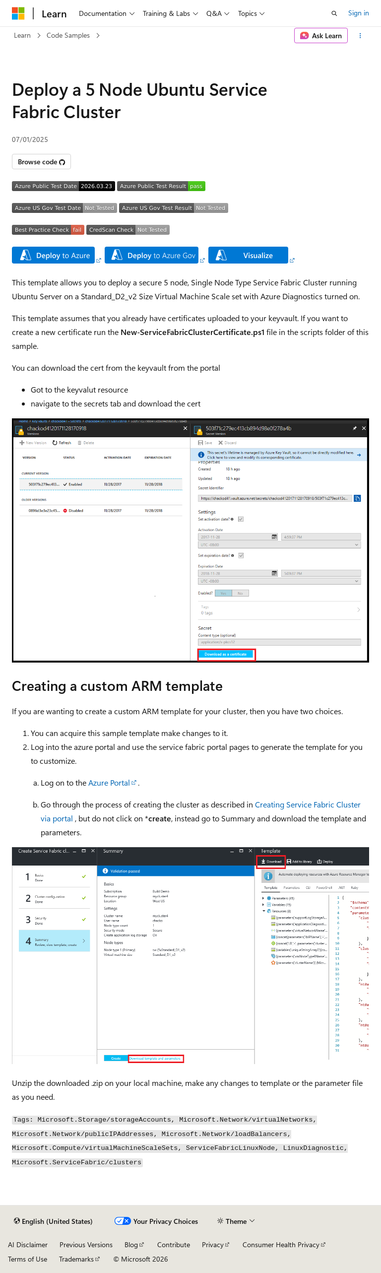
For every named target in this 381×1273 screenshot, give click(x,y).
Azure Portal (109, 782)
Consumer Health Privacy (281, 1244)
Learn (22, 35)
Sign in (358, 12)
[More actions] (360, 36)
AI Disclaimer (28, 1244)
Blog (131, 1244)
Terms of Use (27, 1259)
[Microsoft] (18, 13)
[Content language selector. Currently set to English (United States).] (53, 1221)
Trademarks (76, 1259)
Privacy (213, 1244)
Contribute (173, 1244)
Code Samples (68, 35)
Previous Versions (86, 1244)
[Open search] (334, 13)
